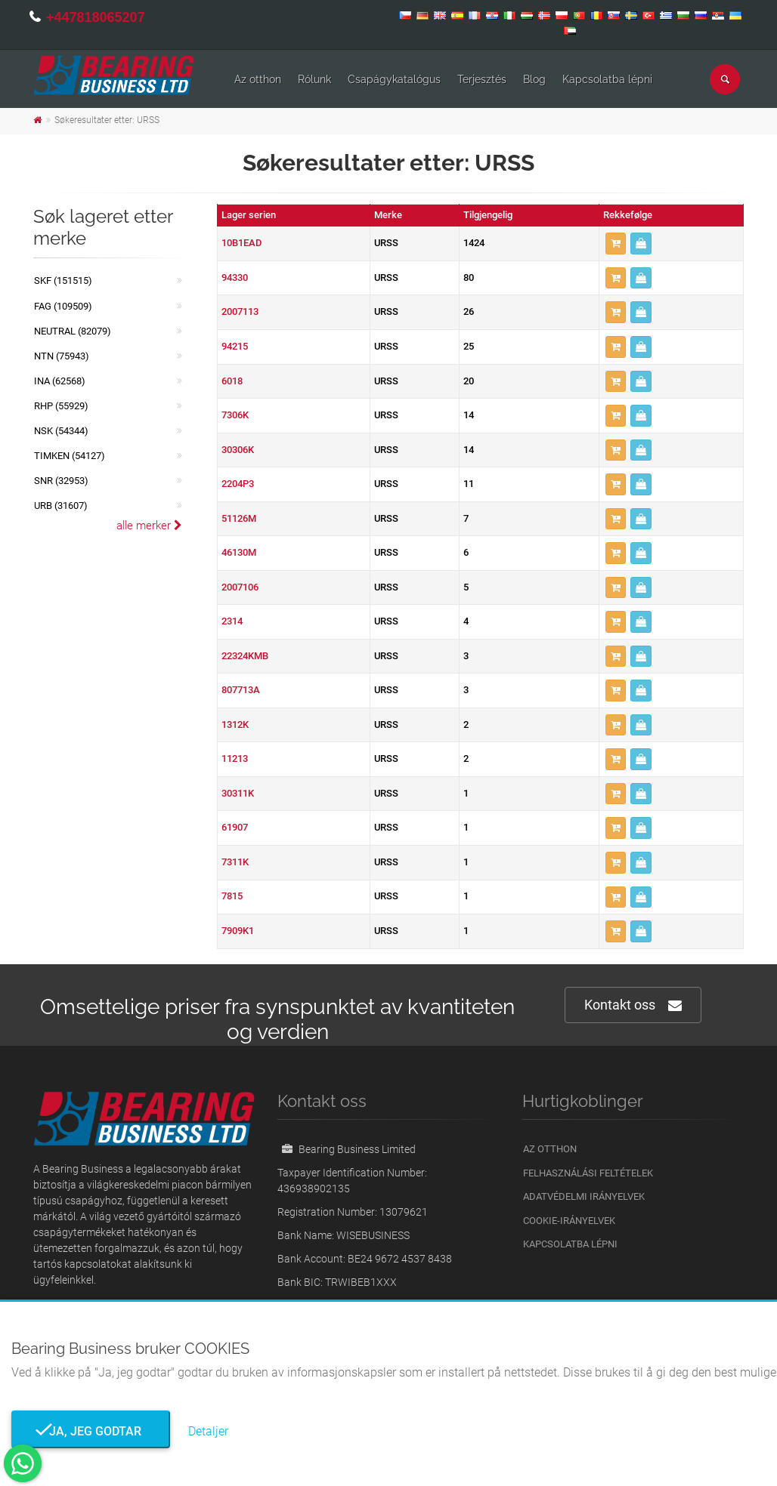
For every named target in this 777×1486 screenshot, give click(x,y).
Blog (534, 79)
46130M (238, 552)
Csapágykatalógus (394, 79)
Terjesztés (481, 79)
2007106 (239, 587)
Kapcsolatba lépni (607, 79)
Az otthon (257, 79)
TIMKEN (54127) (69, 455)
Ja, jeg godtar (90, 1431)
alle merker (149, 525)
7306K (235, 415)
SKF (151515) (63, 280)
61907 (234, 827)
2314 (232, 621)
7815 (232, 896)
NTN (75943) (61, 356)
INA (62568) (59, 381)
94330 (234, 277)
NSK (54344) (61, 430)
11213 (234, 758)
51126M (238, 518)
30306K (237, 449)
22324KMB (244, 655)
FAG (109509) (63, 306)
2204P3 (237, 483)
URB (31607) (61, 505)
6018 (232, 381)
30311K (237, 793)
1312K (235, 724)
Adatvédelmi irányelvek (584, 1196)
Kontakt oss (633, 1005)
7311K (235, 862)
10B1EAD (241, 242)
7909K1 (237, 930)
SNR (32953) (61, 480)
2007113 (239, 311)
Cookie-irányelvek (569, 1220)
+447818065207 (95, 17)
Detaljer (208, 1431)
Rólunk (314, 79)
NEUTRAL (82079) (72, 331)
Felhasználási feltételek (588, 1173)
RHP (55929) (61, 406)
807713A (240, 689)
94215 (234, 346)
